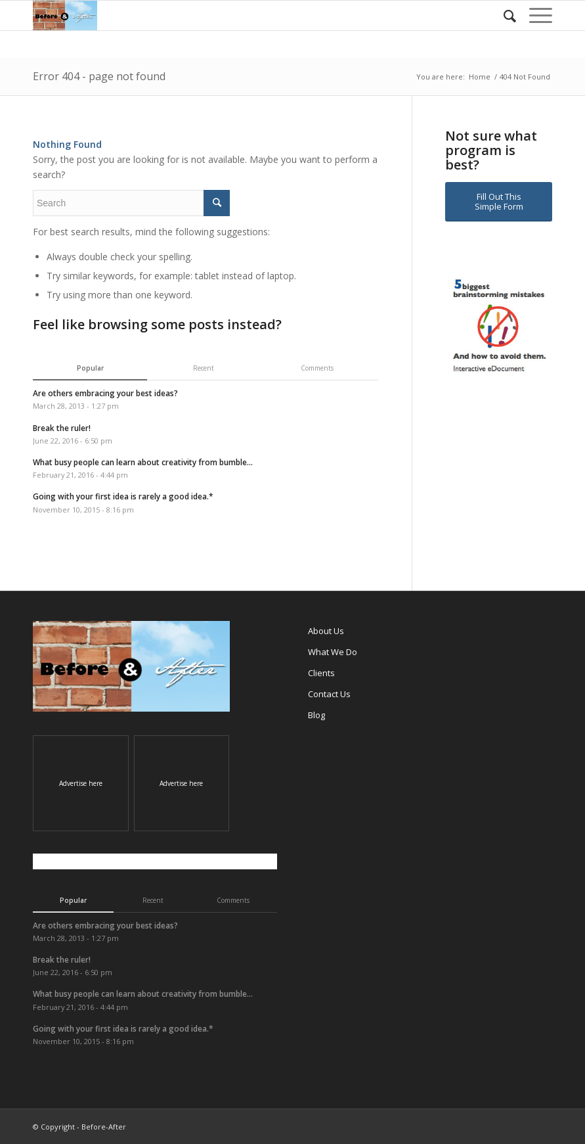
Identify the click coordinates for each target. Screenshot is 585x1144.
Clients (321, 673)
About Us (326, 631)
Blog (316, 715)
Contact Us (329, 694)
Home (479, 76)
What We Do (332, 652)
